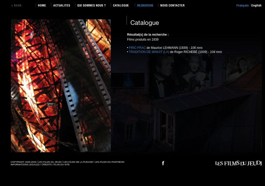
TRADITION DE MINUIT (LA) (149, 52)
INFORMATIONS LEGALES (25, 164)
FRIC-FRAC (137, 48)
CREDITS (46, 164)
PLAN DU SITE (62, 164)
